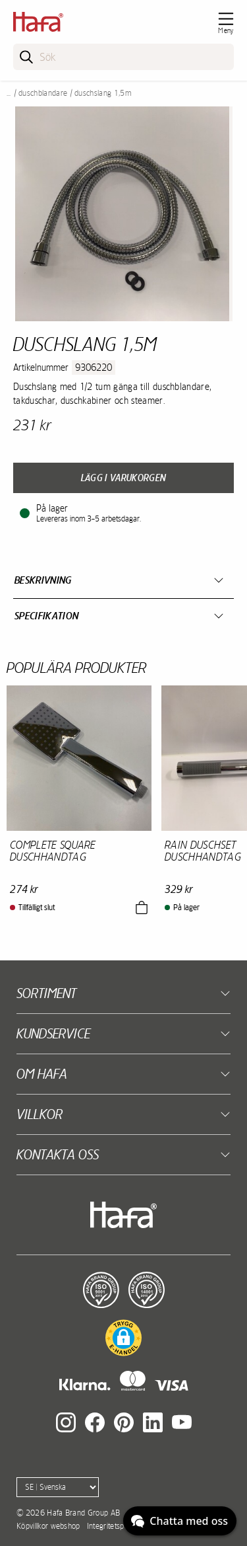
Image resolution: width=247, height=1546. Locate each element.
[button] (123, 1338)
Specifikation (46, 615)
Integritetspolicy (112, 1526)
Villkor (39, 1114)
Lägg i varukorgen (123, 478)
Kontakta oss (57, 1154)
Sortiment (46, 993)
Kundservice (53, 1033)
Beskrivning (43, 580)
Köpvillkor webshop (48, 1526)
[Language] (57, 1487)
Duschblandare (42, 93)
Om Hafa (41, 1073)
